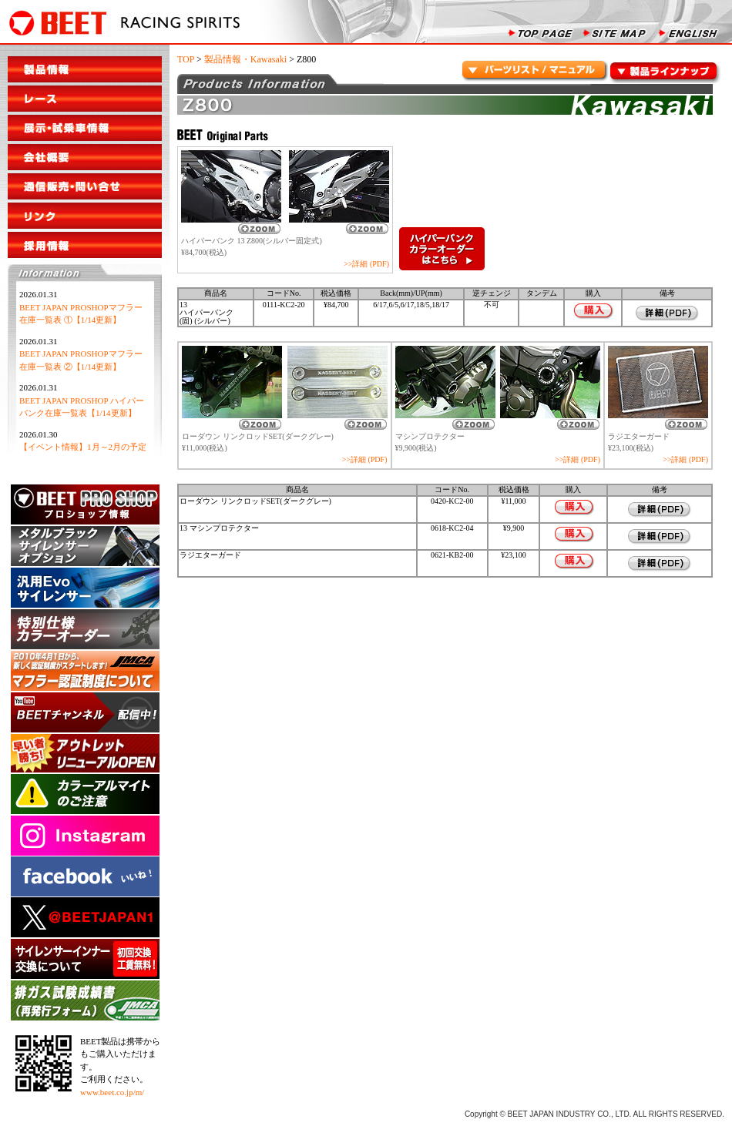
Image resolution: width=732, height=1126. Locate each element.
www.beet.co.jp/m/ (112, 1092)
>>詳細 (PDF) (366, 264)
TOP (185, 59)
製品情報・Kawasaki (245, 59)
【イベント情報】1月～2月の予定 (82, 446)
